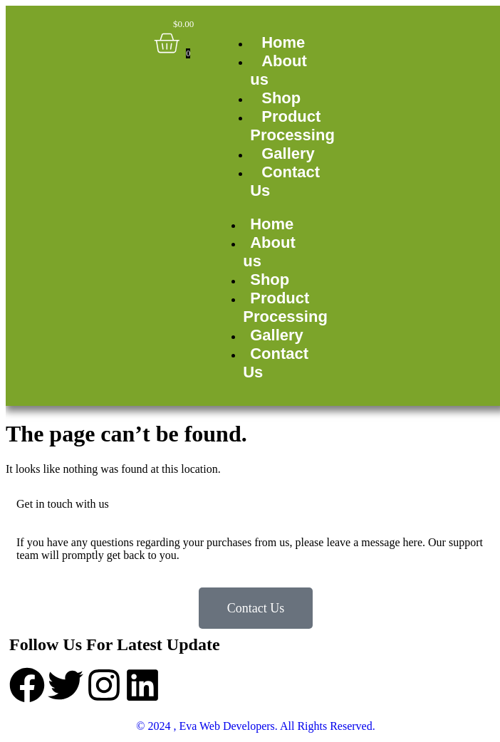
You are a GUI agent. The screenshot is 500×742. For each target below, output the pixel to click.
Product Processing (292, 126)
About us (278, 70)
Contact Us (285, 181)
